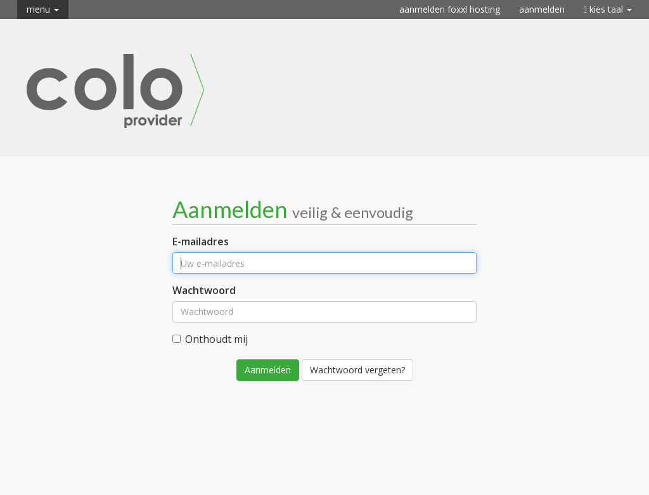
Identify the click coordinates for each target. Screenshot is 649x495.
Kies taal (608, 9)
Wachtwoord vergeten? (357, 370)
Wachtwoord (204, 290)
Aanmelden (542, 9)
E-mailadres (200, 241)
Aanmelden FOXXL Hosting (449, 9)
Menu (43, 9)
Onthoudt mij (210, 339)
